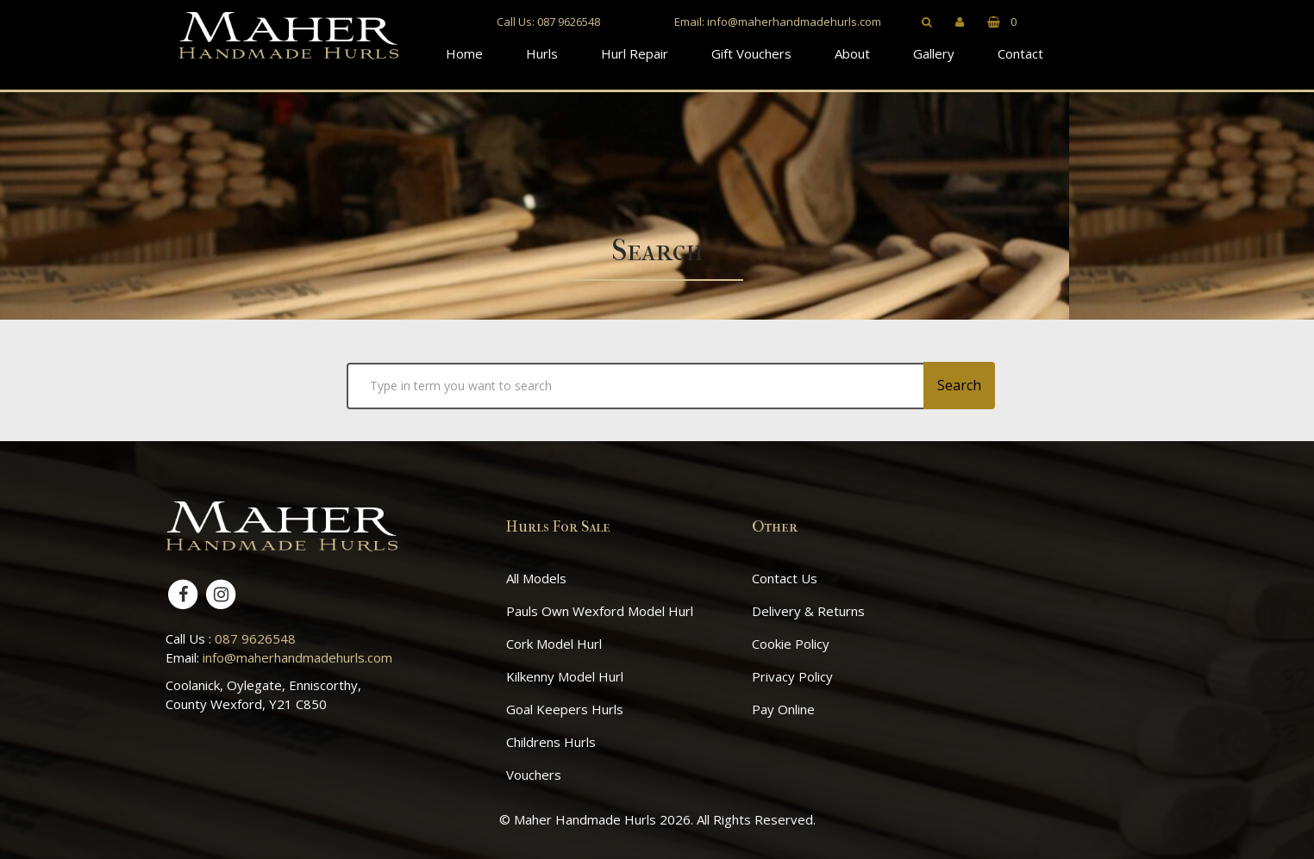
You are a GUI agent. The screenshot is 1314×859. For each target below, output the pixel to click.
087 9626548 (568, 21)
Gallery (933, 53)
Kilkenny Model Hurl (564, 676)
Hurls (542, 53)
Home (464, 53)
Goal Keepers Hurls (564, 709)
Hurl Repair (634, 53)
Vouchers (533, 774)
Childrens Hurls (551, 741)
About (852, 53)
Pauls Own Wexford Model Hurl (599, 610)
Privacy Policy (792, 676)
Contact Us (784, 578)
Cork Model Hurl (554, 643)
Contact (1020, 53)
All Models (536, 578)
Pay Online (783, 709)
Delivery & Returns (808, 610)
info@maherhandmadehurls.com (794, 21)
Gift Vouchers (751, 53)
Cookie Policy (790, 643)
